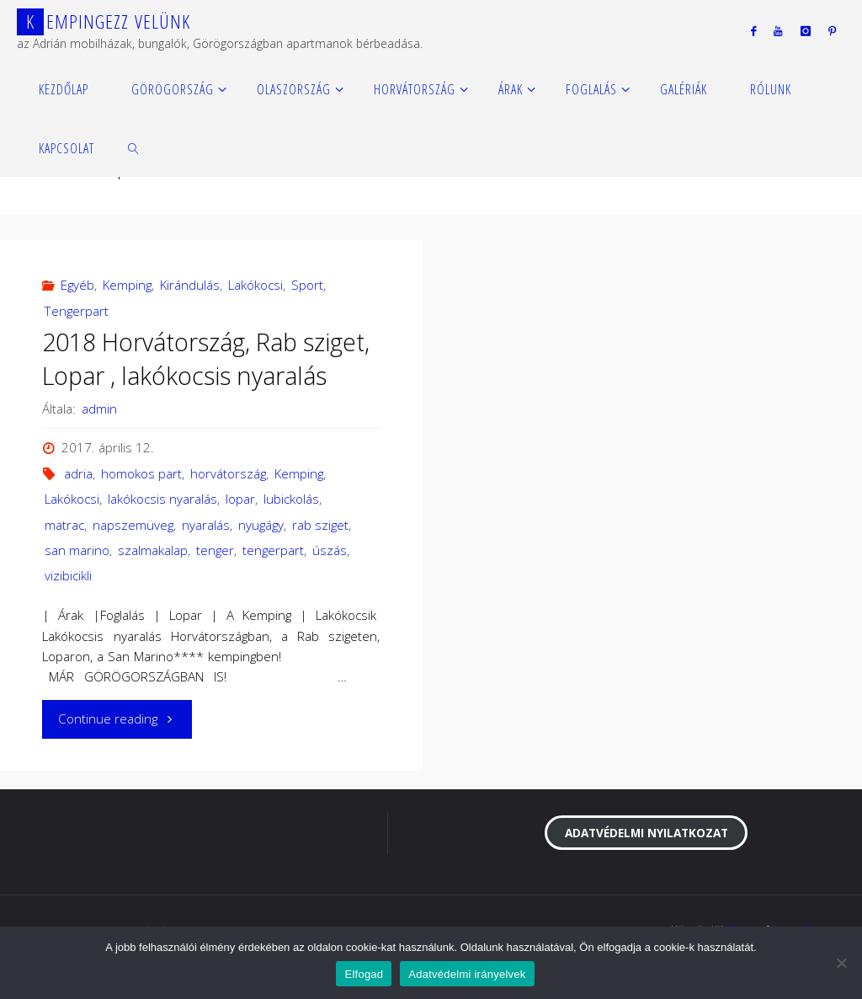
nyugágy (261, 524)
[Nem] (841, 962)
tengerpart (273, 550)
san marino (77, 550)
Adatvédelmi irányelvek (466, 974)
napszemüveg (133, 524)
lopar (240, 498)
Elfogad (363, 974)
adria (78, 473)
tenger (215, 550)
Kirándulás (190, 284)
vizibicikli (68, 575)
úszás (329, 550)
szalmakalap (153, 550)
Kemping (127, 284)
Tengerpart (77, 310)
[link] (134, 147)
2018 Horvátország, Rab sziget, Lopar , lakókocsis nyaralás (206, 359)
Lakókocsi (255, 284)
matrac (64, 524)
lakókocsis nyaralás (162, 498)
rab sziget (320, 524)
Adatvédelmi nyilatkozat (646, 833)
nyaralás (206, 524)
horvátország (228, 473)
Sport (307, 284)
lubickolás (291, 498)
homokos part (141, 473)
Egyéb (77, 284)
